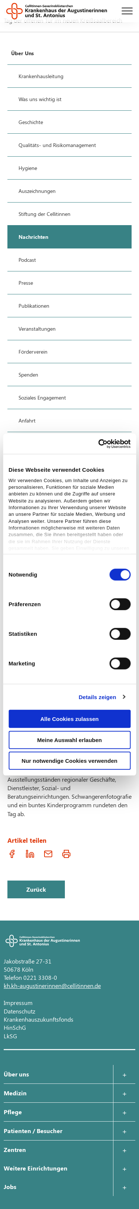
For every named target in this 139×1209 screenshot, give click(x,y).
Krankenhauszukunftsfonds (38, 1019)
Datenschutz (19, 1011)
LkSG (10, 1036)
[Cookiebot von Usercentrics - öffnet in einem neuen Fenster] (98, 443)
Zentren (15, 1149)
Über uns (16, 1074)
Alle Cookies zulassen (69, 719)
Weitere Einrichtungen (35, 1168)
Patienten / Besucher (33, 1131)
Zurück (36, 889)
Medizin (15, 1093)
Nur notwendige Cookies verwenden (69, 761)
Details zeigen (97, 697)
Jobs (10, 1186)
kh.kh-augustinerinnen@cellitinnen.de (52, 985)
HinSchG (15, 1027)
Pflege (13, 1112)
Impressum (18, 1002)
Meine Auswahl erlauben (69, 740)
